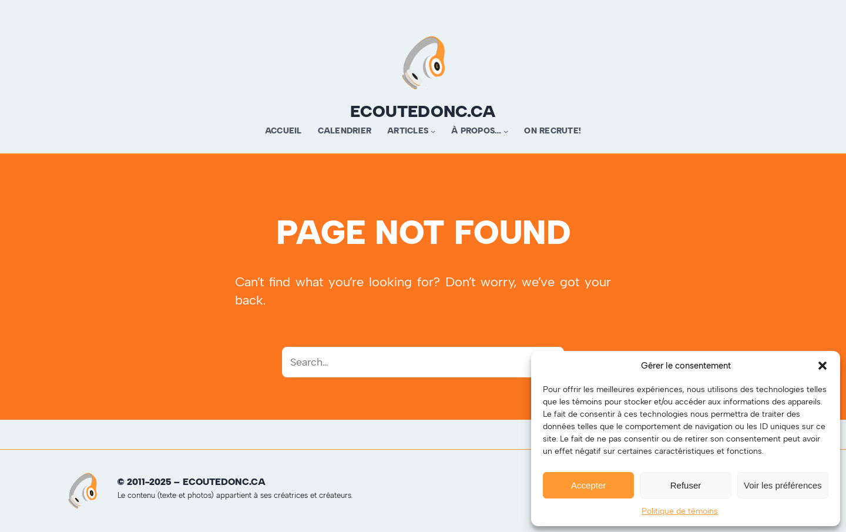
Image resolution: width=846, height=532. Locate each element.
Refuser (685, 485)
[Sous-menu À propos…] (505, 131)
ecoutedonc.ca (423, 111)
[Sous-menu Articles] (433, 131)
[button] (822, 366)
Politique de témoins (680, 511)
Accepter (588, 485)
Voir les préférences (783, 485)
